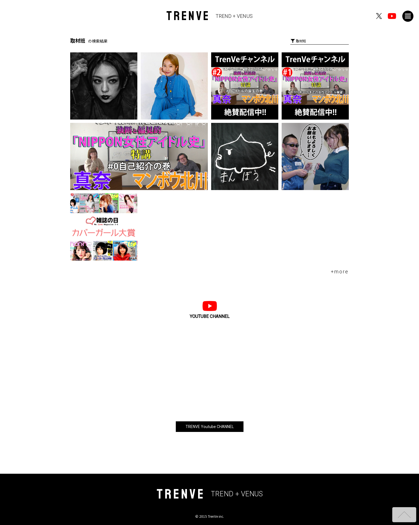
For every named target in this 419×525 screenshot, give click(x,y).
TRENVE (209, 16)
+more (340, 271)
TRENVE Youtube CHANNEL (210, 426)
